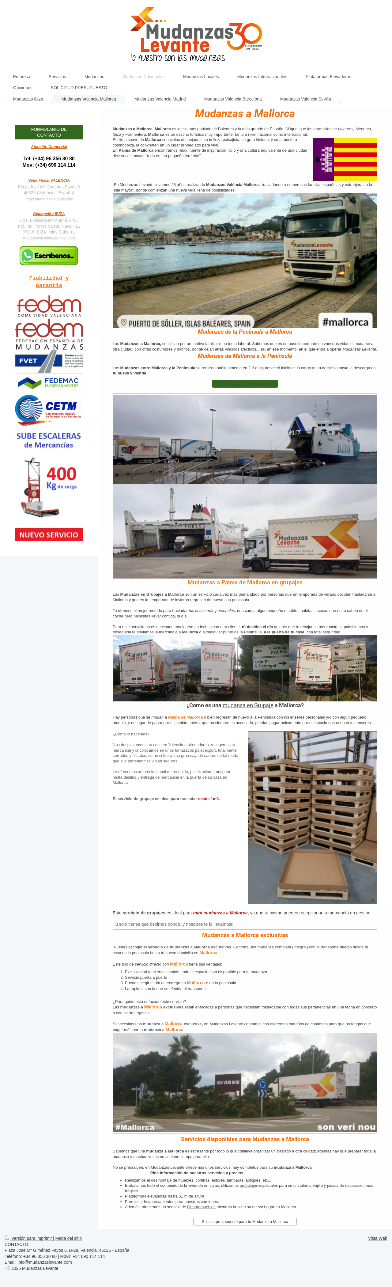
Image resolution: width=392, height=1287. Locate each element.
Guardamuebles (201, 1207)
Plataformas (135, 1196)
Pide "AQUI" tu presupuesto (245, 383)
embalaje (248, 1185)
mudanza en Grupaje (248, 705)
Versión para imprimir (29, 1238)
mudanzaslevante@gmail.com (49, 238)
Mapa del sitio (68, 1238)
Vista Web (377, 1238)
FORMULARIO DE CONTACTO (49, 132)
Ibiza (117, 134)
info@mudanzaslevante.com (48, 199)
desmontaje (161, 1180)
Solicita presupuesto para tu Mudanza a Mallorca (245, 1221)
